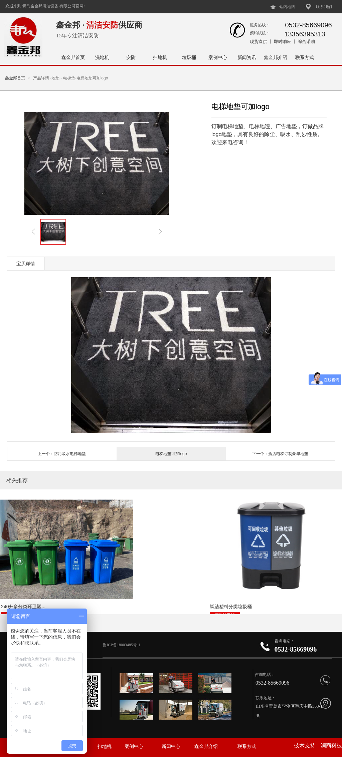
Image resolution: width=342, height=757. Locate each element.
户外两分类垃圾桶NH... (254, 591)
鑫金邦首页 (73, 57)
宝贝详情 (25, 263)
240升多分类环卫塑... (22, 591)
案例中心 (217, 57)
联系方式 (304, 57)
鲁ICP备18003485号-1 (122, 645)
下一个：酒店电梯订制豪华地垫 (280, 453)
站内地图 (287, 6)
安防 (131, 57)
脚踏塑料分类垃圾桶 (136, 591)
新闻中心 (171, 746)
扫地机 (160, 57)
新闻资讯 (246, 57)
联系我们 (324, 6)
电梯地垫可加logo (171, 453)
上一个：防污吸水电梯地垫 (62, 453)
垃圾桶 (189, 57)
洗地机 (102, 57)
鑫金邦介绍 (275, 57)
